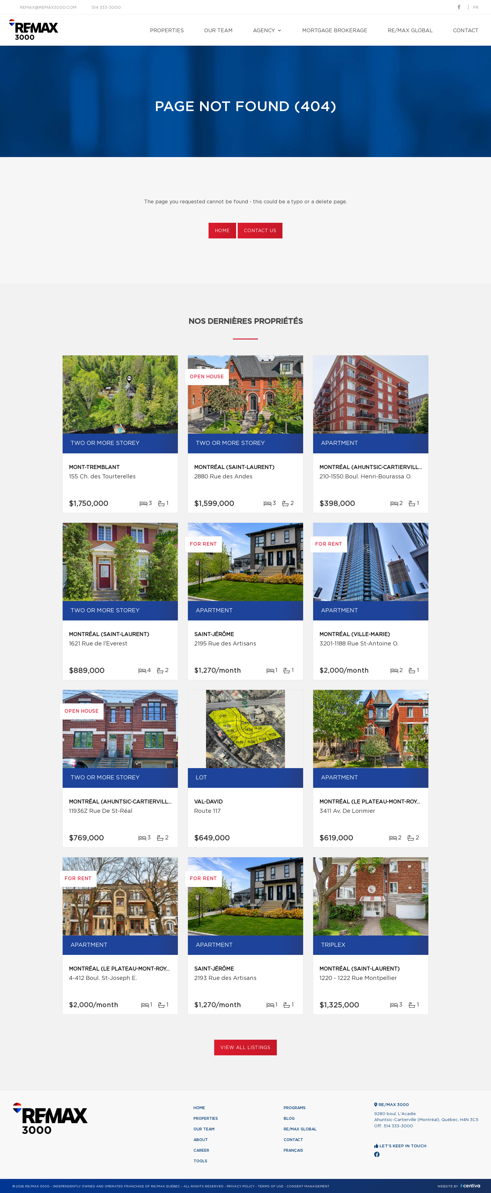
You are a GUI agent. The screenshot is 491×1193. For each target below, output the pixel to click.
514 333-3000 (106, 8)
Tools (200, 1161)
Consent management (308, 1186)
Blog (289, 1118)
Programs (295, 1108)
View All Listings (245, 1048)
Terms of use (270, 1186)
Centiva (470, 1186)
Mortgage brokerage (334, 30)
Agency (264, 30)
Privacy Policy (241, 1186)
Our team (218, 30)
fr (475, 8)
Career (201, 1150)
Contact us (260, 231)
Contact (465, 30)
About (201, 1140)
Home (222, 231)
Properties (167, 30)
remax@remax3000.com (48, 8)
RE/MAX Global (410, 30)
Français (293, 1150)
